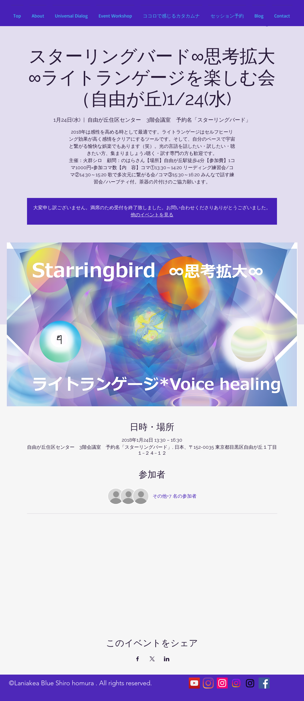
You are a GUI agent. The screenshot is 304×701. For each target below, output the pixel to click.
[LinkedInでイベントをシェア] (167, 658)
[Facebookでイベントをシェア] (137, 658)
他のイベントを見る (152, 215)
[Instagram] (208, 683)
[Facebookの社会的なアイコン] (264, 683)
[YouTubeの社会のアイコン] (194, 683)
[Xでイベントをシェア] (152, 658)
